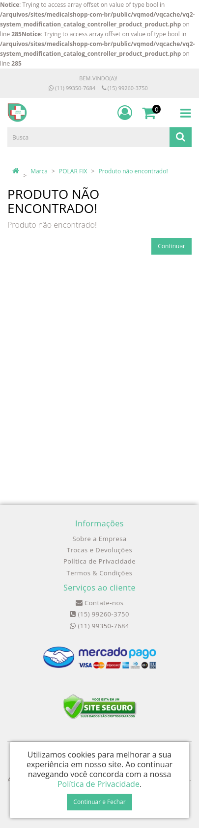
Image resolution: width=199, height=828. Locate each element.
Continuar (171, 246)
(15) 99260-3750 (125, 88)
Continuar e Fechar (99, 802)
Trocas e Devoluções (99, 549)
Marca (39, 171)
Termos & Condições (100, 572)
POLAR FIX (73, 171)
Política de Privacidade (99, 561)
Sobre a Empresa (99, 538)
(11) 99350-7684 (72, 88)
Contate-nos (100, 602)
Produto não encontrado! (133, 171)
